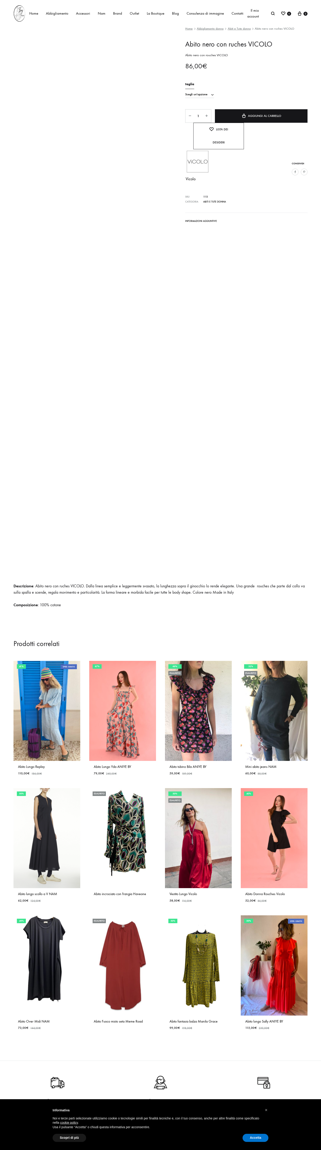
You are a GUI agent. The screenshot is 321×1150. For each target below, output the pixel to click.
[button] (266, 1110)
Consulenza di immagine (205, 13)
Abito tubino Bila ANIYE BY (187, 766)
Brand (117, 13)
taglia (189, 84)
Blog (175, 13)
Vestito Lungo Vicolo (183, 894)
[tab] (201, 222)
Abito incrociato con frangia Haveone (120, 894)
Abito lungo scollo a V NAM (37, 894)
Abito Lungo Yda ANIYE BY (112, 766)
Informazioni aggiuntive (201, 221)
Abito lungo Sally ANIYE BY (264, 1021)
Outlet (134, 13)
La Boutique (155, 13)
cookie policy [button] (69, 1122)
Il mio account (253, 13)
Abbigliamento (57, 13)
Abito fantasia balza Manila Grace (193, 1021)
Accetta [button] (255, 1137)
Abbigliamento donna (210, 29)
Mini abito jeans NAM (260, 766)
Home (33, 13)
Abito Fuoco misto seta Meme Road (118, 1021)
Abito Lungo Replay (31, 766)
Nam (101, 13)
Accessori (83, 13)
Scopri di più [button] (69, 1137)
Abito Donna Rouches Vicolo (265, 894)
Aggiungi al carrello (261, 115)
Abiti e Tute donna (239, 29)
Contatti (237, 13)
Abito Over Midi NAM (34, 1021)
